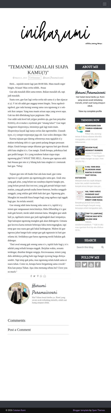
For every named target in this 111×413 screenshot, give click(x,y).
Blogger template (81, 410)
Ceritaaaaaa (34, 77)
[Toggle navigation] (105, 4)
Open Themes (98, 410)
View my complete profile (90, 111)
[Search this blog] (87, 247)
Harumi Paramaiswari (90, 92)
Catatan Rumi (19, 410)
